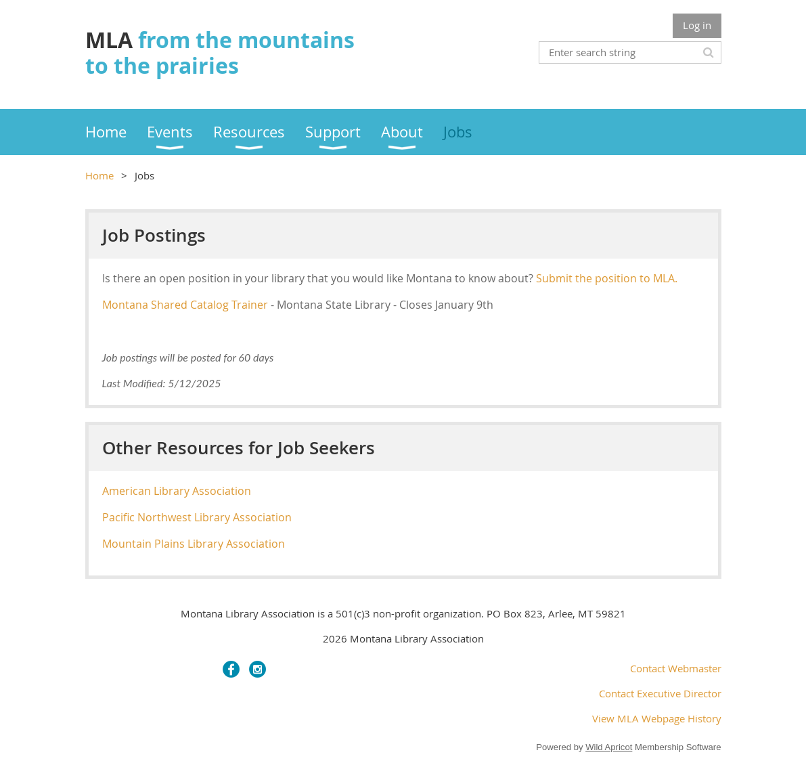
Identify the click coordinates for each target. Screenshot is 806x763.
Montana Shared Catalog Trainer (185, 304)
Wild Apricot (608, 747)
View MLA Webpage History (656, 718)
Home (99, 175)
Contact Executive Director (660, 693)
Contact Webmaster (675, 668)
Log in (697, 25)
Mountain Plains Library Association (193, 543)
